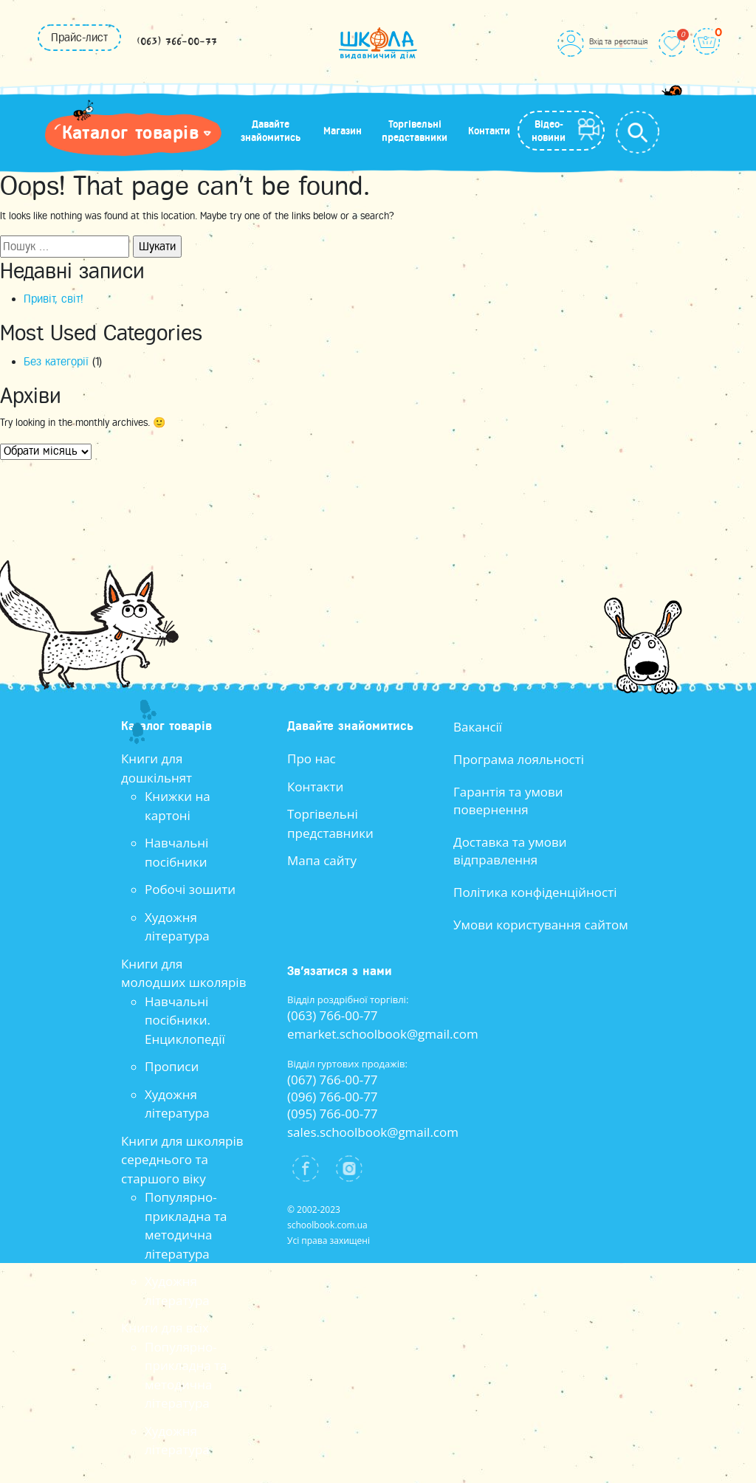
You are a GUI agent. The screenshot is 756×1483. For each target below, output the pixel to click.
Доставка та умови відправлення (510, 850)
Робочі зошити (190, 889)
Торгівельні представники (414, 130)
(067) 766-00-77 (332, 1079)
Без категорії (56, 361)
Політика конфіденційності (535, 892)
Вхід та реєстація (618, 41)
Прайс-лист (79, 37)
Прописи (172, 1066)
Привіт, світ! (53, 299)
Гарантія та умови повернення (508, 800)
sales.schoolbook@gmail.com (372, 1132)
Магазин (342, 131)
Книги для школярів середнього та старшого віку (182, 1159)
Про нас (311, 758)
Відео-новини (549, 130)
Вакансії (477, 726)
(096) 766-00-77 (332, 1096)
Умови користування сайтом (540, 924)
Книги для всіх (165, 1327)
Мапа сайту (322, 860)
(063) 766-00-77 (177, 42)
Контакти (489, 131)
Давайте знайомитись (270, 130)
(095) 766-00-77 (332, 1113)
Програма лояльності (518, 759)
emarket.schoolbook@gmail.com (382, 1033)
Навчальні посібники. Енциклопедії (185, 1020)
